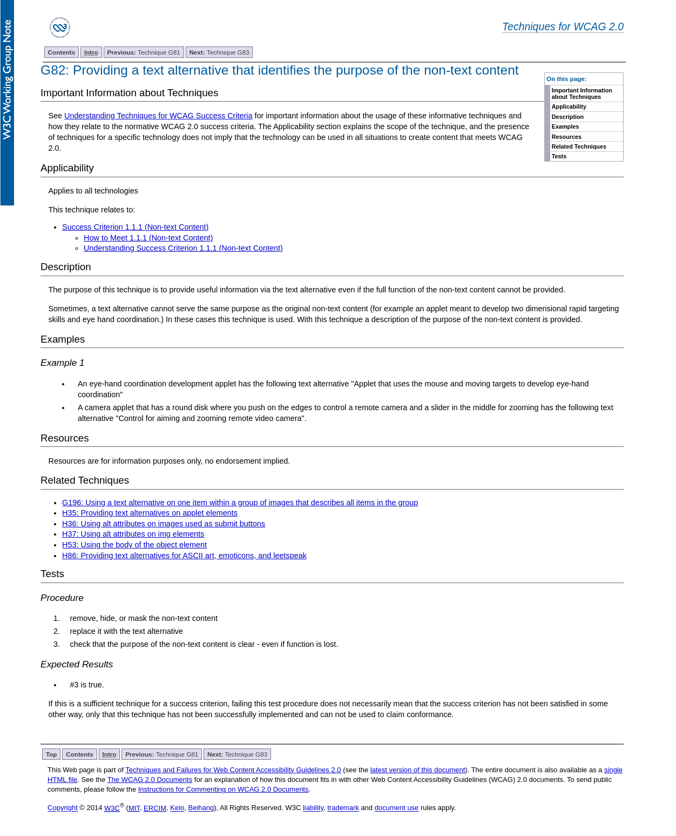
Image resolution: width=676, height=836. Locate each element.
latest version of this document (417, 770)
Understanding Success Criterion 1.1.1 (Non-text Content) (183, 248)
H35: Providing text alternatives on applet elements (150, 513)
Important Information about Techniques (582, 93)
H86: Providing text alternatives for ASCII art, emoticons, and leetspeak (184, 555)
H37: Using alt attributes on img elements (133, 534)
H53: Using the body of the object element (134, 544)
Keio (177, 808)
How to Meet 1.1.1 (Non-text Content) (148, 237)
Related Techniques (579, 146)
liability (313, 808)
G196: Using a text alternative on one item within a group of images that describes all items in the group (240, 502)
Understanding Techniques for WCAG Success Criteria (158, 115)
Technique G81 (143, 52)
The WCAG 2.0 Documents (150, 779)
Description (568, 116)
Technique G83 (219, 52)
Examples (565, 126)
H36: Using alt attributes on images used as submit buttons (163, 523)
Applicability (569, 106)
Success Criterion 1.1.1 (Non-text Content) (135, 227)
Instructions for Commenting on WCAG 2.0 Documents (223, 789)
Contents (62, 52)
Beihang (201, 808)
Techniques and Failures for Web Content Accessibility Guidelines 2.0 (233, 770)
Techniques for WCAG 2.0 (563, 26)
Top (51, 754)
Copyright (63, 808)
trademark (343, 808)
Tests (559, 156)
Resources (567, 136)
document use (397, 808)
